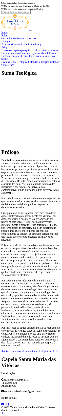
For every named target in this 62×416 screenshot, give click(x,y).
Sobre (4, 35)
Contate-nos (7, 64)
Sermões (39, 56)
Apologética (25, 50)
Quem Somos (8, 38)
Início (4, 32)
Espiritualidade (38, 53)
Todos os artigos (10, 50)
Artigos (5, 47)
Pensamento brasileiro (22, 56)
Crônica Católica (50, 50)
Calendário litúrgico (38, 62)
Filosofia (51, 53)
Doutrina (25, 53)
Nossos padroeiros (26, 38)
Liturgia (5, 41)
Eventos (5, 62)
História (5, 56)
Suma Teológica (19, 62)
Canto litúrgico (36, 44)
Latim (24, 44)
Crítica (36, 50)
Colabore (55, 62)
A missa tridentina (11, 44)
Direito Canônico (10, 53)
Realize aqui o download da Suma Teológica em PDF (29, 351)
